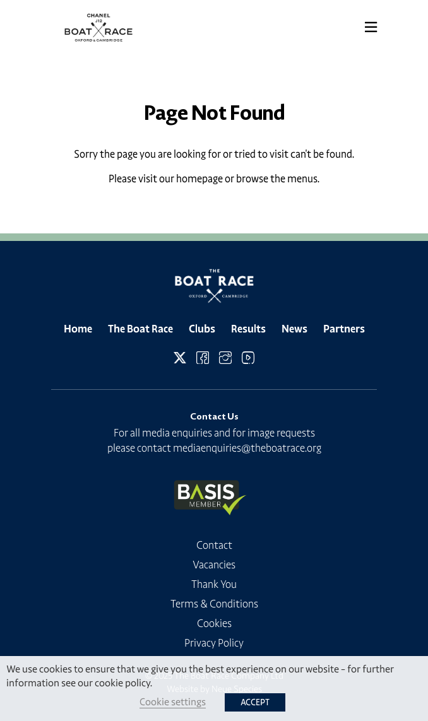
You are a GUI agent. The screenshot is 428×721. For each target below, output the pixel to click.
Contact (214, 545)
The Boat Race (140, 328)
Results (248, 328)
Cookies (214, 623)
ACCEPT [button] (255, 702)
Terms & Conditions (214, 603)
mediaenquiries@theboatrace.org (247, 448)
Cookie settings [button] (173, 702)
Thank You (214, 584)
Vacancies (214, 564)
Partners (344, 328)
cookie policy (122, 683)
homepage (199, 178)
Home (78, 328)
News (294, 328)
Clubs (202, 328)
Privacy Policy (214, 642)
